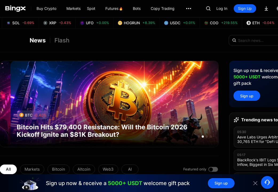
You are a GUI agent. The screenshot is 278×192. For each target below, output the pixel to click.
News (38, 40)
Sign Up (245, 8)
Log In (221, 8)
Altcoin (83, 169)
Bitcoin (58, 169)
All (8, 169)
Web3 (108, 169)
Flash (61, 40)
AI (130, 169)
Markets (32, 169)
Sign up (246, 96)
